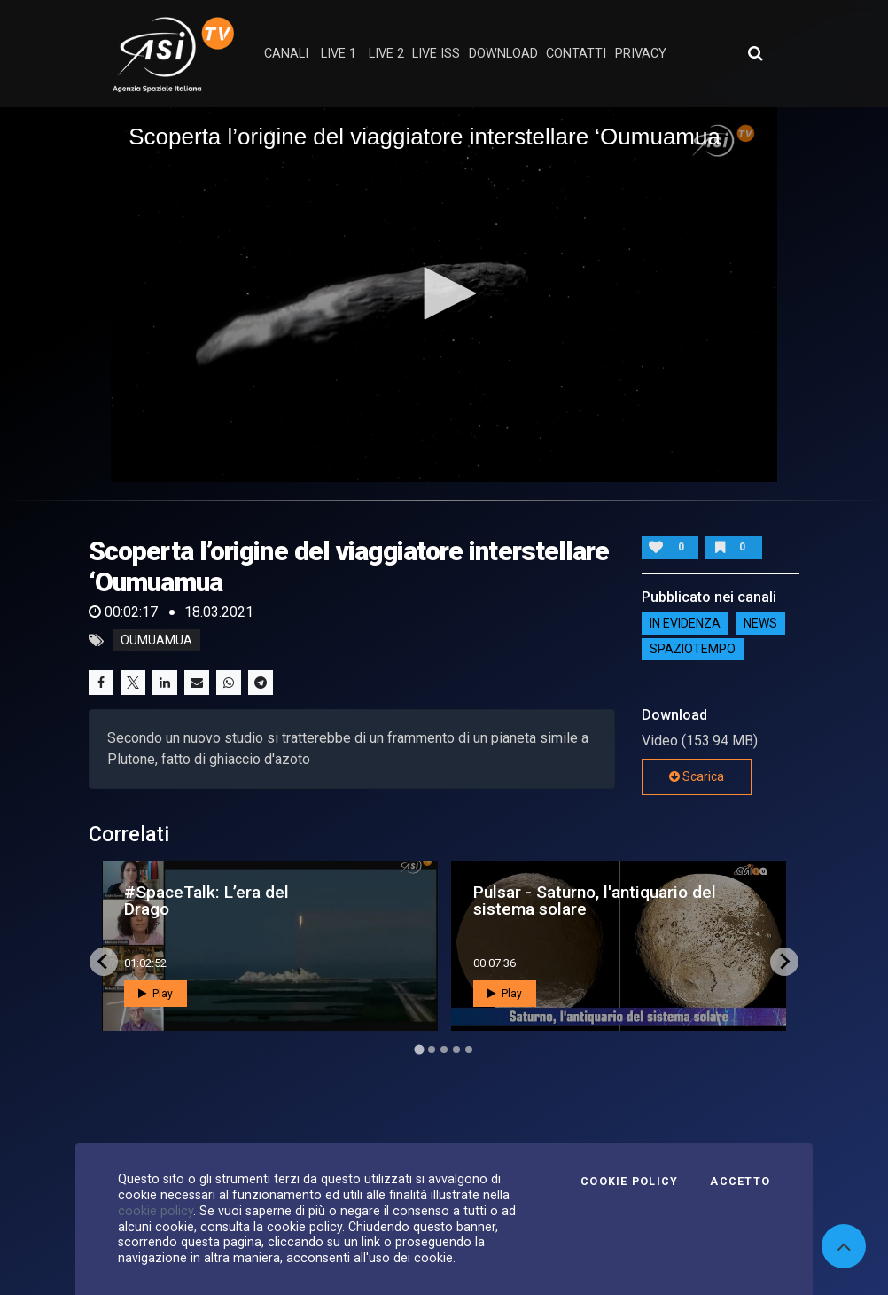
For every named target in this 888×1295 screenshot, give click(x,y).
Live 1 (338, 53)
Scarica (696, 776)
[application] (444, 294)
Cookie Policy (629, 1181)
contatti (576, 53)
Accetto (740, 1181)
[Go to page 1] (419, 1049)
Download (503, 53)
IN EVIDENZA (685, 623)
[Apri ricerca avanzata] (755, 53)
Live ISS (436, 53)
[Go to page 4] (456, 1049)
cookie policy (155, 1211)
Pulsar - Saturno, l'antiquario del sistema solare (594, 900)
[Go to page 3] (444, 1049)
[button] (444, 293)
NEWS (760, 623)
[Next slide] (784, 962)
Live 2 (386, 53)
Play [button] (155, 993)
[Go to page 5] (468, 1049)
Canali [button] (286, 53)
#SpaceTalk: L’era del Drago (206, 900)
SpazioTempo (693, 649)
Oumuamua (156, 641)
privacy (640, 53)
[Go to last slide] (104, 962)
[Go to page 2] (431, 1049)
